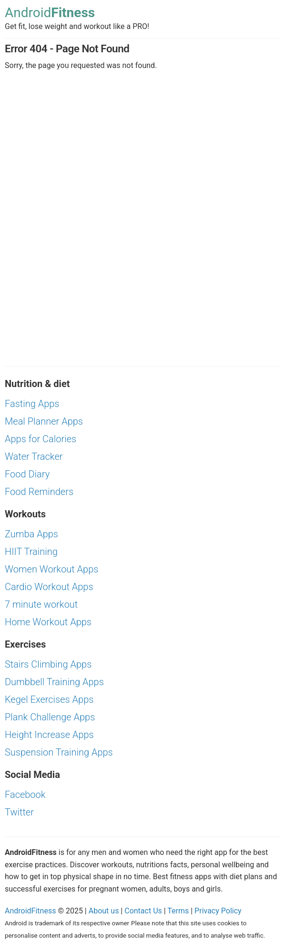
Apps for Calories (40, 439)
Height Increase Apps (49, 734)
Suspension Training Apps (59, 752)
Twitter (19, 812)
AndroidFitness (30, 910)
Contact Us (143, 910)
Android (50, 13)
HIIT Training (31, 551)
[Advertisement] (142, 152)
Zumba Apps (31, 534)
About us (104, 910)
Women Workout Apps (51, 569)
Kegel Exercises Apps (49, 699)
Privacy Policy (218, 910)
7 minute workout (41, 604)
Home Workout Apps (48, 622)
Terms (178, 910)
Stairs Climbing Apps (48, 664)
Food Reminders (39, 491)
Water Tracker (34, 456)
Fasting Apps (32, 403)
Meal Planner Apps (44, 421)
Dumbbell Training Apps (54, 682)
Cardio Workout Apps (49, 586)
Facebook (25, 794)
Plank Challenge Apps (50, 717)
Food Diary (27, 474)
